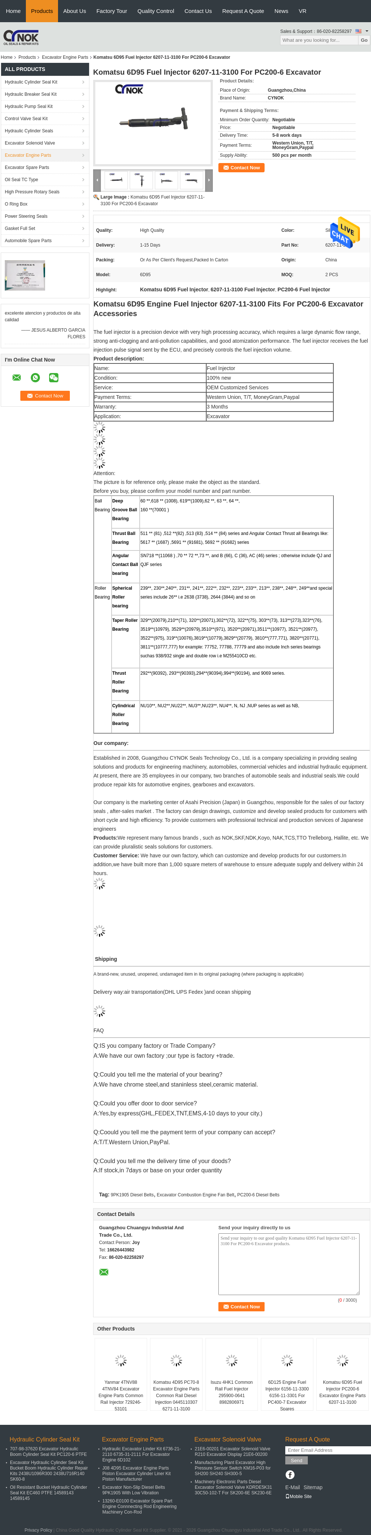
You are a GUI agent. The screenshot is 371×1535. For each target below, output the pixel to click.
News (282, 11)
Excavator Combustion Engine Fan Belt (195, 1194)
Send (296, 1460)
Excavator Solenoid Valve (30, 143)
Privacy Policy (38, 1530)
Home (13, 11)
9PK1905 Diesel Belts (132, 1194)
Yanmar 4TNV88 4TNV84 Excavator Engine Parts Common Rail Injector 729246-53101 (121, 1396)
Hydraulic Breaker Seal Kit (31, 94)
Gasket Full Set (20, 228)
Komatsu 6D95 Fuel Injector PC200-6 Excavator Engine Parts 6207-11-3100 (342, 1392)
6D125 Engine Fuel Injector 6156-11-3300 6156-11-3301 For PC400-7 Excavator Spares (287, 1396)
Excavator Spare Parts (27, 167)
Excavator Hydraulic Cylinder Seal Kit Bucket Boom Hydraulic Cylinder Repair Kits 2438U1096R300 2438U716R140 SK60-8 (49, 1471)
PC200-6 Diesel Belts (258, 1194)
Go (364, 40)
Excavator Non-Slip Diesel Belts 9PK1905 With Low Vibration (133, 1490)
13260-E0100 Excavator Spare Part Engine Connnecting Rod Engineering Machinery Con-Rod (139, 1506)
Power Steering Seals (26, 216)
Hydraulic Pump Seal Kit (28, 106)
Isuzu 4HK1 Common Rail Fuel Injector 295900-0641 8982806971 (232, 1392)
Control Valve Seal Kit (26, 118)
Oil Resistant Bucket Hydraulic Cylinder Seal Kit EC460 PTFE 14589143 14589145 (48, 1493)
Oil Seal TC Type (21, 179)
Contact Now (245, 167)
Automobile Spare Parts (28, 240)
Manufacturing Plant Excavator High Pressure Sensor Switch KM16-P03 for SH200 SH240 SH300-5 (232, 1468)
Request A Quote (243, 11)
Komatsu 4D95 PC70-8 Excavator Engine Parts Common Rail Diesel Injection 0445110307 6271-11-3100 (176, 1396)
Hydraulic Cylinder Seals (29, 130)
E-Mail (292, 1487)
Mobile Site (298, 1496)
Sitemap (312, 1487)
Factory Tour (111, 11)
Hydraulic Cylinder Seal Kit (31, 82)
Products (42, 11)
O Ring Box (16, 204)
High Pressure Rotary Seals (32, 191)
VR (302, 11)
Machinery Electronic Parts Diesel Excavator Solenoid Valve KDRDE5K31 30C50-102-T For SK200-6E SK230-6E (233, 1487)
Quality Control (155, 11)
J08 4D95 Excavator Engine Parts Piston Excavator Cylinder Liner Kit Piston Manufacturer (136, 1473)
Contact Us (198, 11)
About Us (74, 11)
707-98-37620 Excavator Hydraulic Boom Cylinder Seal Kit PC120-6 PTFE (48, 1451)
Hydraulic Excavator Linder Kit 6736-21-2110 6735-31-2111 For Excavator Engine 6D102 (141, 1454)
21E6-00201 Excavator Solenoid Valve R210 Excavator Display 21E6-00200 (232, 1451)
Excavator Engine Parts (65, 57)
